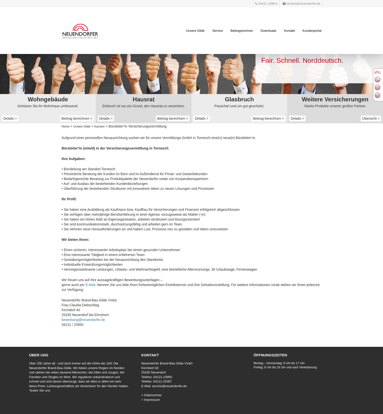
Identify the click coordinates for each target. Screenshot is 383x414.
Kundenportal (312, 30)
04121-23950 (162, 377)
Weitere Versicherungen (335, 99)
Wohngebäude (48, 99)
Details (10, 118)
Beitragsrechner (242, 30)
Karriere (99, 126)
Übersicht (371, 118)
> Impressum (150, 400)
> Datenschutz (151, 395)
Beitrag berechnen (77, 118)
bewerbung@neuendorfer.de (83, 320)
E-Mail (90, 285)
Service (217, 30)
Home (65, 126)
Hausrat (143, 99)
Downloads (268, 30)
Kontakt (289, 30)
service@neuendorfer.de (169, 386)
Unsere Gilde (195, 30)
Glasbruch (239, 99)
